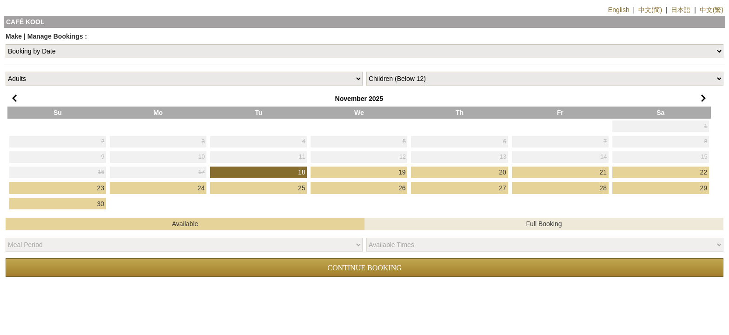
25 (301, 188)
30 (101, 204)
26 (402, 188)
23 (101, 188)
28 (603, 188)
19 (402, 172)
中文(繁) (711, 9)
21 (603, 172)
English (619, 9)
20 (502, 172)
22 (704, 172)
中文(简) (650, 9)
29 (704, 188)
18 (301, 172)
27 (502, 188)
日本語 (680, 9)
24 (201, 188)
